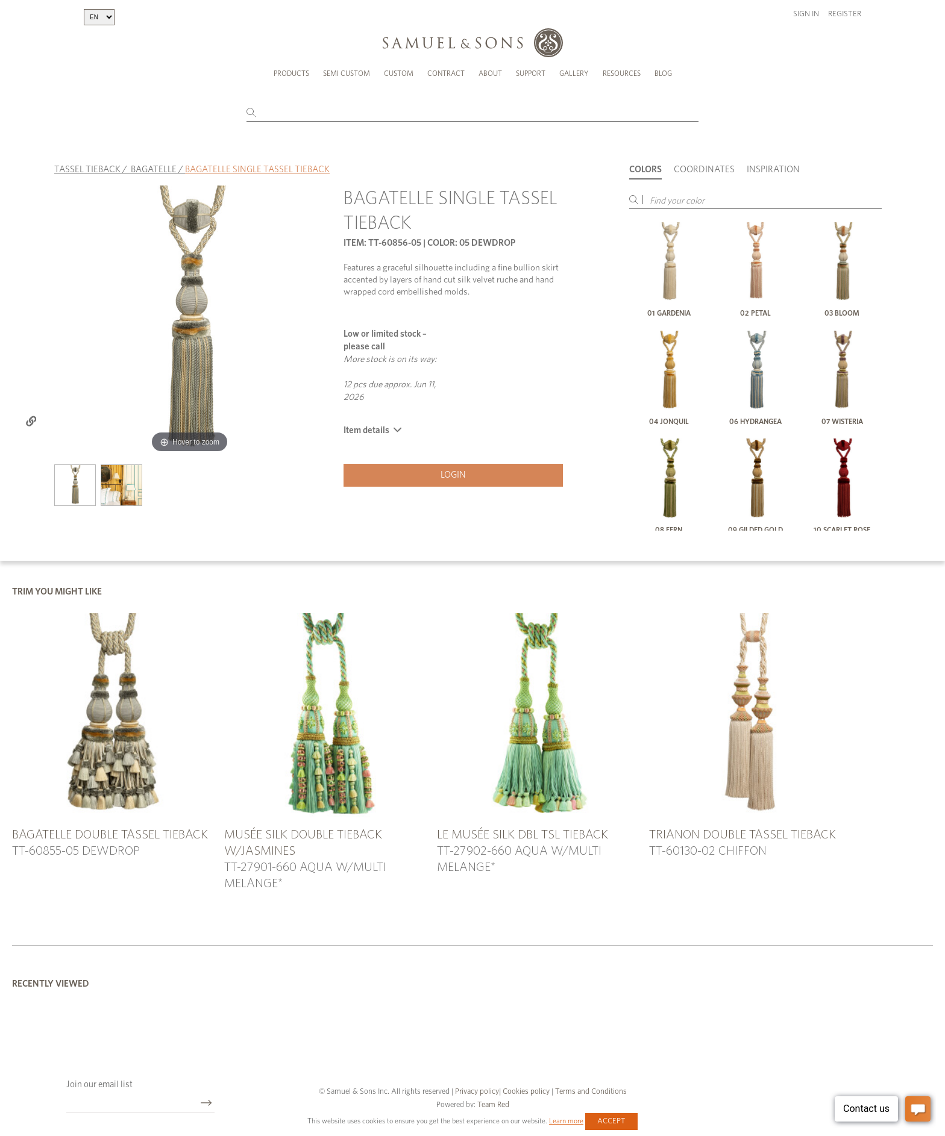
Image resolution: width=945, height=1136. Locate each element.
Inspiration (773, 169)
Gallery (574, 73)
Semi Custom (346, 73)
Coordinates (704, 169)
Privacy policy (477, 1092)
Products (291, 73)
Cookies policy (526, 1092)
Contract (446, 73)
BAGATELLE (154, 169)
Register (844, 14)
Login (453, 474)
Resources (622, 73)
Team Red (493, 1105)
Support (530, 73)
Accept (611, 1121)
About (490, 73)
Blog (663, 73)
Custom (398, 73)
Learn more (566, 1121)
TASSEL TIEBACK (87, 169)
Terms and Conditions (590, 1092)
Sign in (806, 14)
